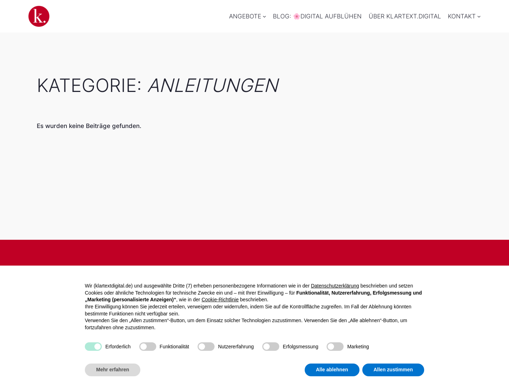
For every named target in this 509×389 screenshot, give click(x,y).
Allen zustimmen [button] (393, 369)
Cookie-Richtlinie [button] (220, 299)
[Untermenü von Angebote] (264, 16)
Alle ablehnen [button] (332, 369)
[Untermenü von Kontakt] (479, 16)
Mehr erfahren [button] (112, 369)
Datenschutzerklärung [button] (335, 286)
